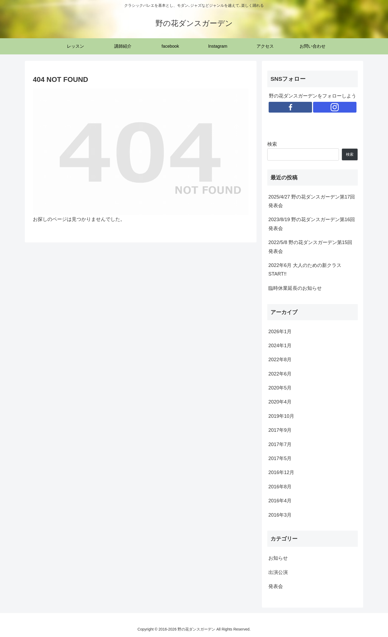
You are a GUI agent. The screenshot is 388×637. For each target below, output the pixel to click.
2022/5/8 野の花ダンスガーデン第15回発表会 (310, 247)
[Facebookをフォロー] (290, 107)
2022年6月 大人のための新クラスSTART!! (304, 270)
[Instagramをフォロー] (334, 107)
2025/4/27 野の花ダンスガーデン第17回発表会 (311, 201)
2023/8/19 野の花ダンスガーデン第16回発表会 (311, 224)
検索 (272, 144)
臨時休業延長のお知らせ (295, 288)
